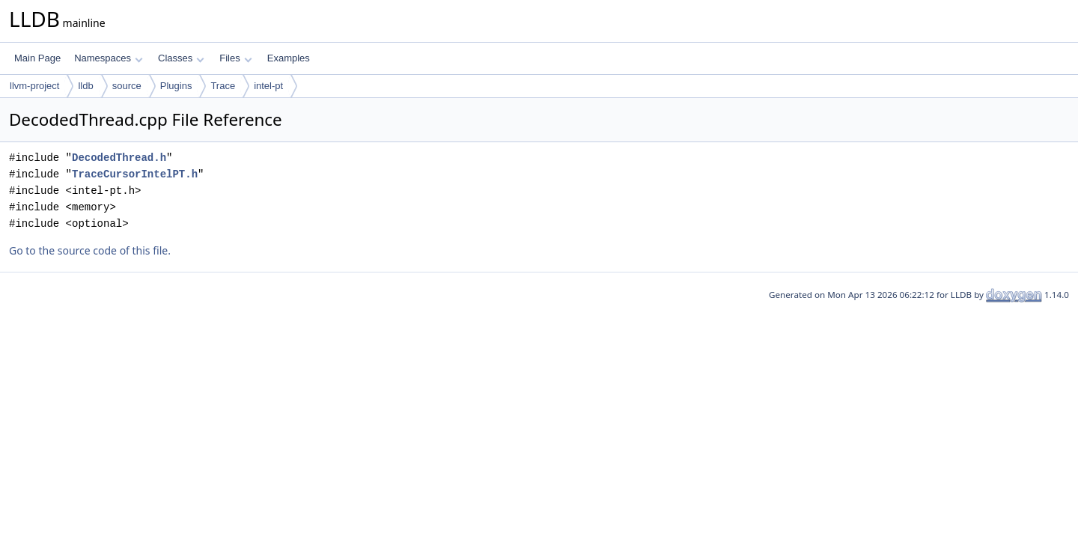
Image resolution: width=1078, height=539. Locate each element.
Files (235, 58)
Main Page (37, 58)
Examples (288, 58)
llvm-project (34, 85)
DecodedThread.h (119, 157)
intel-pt (268, 85)
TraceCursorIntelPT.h (135, 174)
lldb (85, 85)
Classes (181, 58)
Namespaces (108, 58)
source (126, 85)
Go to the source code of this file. (90, 250)
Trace (222, 85)
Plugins (176, 85)
